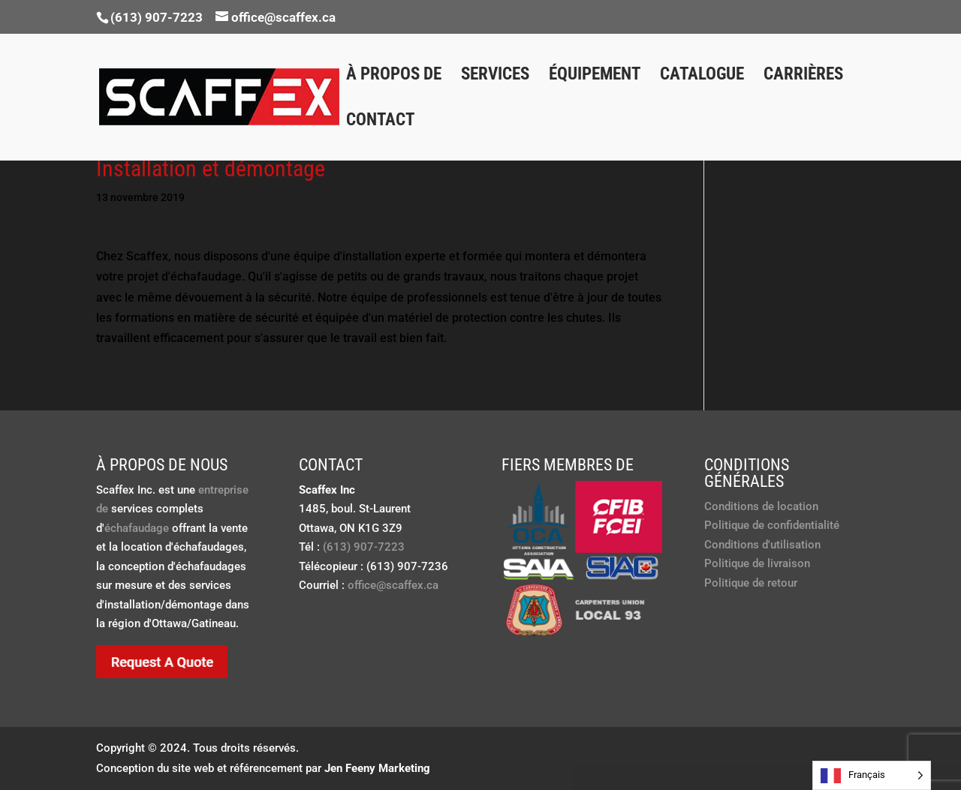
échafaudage (136, 528)
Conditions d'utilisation (762, 544)
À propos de (393, 76)
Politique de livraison (757, 563)
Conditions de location (761, 506)
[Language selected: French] (871, 775)
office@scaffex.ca (393, 585)
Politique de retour (750, 583)
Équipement (594, 76)
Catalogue (702, 76)
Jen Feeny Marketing (377, 768)
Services (495, 76)
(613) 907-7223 (156, 17)
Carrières (803, 76)
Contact (380, 122)
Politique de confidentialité (771, 525)
